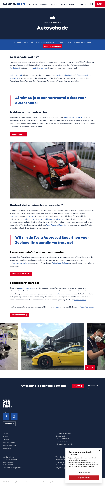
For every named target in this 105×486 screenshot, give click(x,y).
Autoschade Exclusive (60, 263)
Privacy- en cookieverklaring (42, 482)
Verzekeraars (7, 448)
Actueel (54, 4)
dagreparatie (15, 216)
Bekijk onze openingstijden (64, 444)
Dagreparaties (65, 42)
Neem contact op (18, 315)
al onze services (80, 300)
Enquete (77, 386)
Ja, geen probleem (84, 477)
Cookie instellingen (84, 472)
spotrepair (30, 216)
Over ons (43, 4)
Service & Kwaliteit (68, 4)
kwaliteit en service (39, 68)
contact (56, 307)
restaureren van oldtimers (20, 263)
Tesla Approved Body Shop (57, 225)
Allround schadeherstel (23, 42)
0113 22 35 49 (10, 465)
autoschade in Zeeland (63, 75)
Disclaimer (29, 482)
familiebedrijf (15, 68)
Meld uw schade (16, 75)
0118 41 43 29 (63, 441)
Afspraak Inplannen (52, 46)
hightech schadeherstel (55, 219)
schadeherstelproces (27, 288)
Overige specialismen (82, 42)
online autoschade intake (73, 117)
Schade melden (17, 134)
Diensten (33, 4)
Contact (83, 4)
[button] (87, 367)
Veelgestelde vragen (10, 445)
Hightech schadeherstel (46, 42)
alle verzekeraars (63, 294)
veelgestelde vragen (86, 307)
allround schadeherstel (34, 219)
